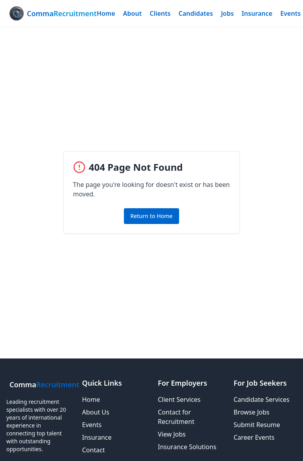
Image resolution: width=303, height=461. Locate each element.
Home (106, 13)
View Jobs (172, 434)
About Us (95, 412)
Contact (93, 450)
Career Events (254, 437)
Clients (160, 13)
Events (290, 13)
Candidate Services (262, 399)
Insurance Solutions (187, 446)
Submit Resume (257, 424)
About (132, 13)
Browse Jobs (251, 412)
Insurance (257, 13)
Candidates (195, 13)
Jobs (227, 13)
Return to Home (151, 216)
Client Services (179, 399)
